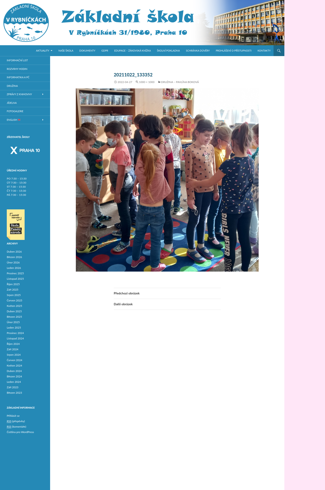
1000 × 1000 (147, 82)
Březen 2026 (14, 257)
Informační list (17, 60)
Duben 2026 (14, 251)
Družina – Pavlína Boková (180, 82)
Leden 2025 (14, 327)
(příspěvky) (16, 421)
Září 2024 (12, 349)
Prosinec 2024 (15, 333)
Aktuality (42, 50)
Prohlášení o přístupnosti (233, 50)
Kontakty (264, 50)
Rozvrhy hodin (17, 68)
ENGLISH (13, 119)
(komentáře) (16, 426)
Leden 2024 (14, 381)
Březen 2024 (14, 376)
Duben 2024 (14, 371)
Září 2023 (12, 387)
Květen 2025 (14, 306)
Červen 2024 (14, 360)
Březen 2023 (14, 392)
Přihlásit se (13, 415)
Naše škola (65, 50)
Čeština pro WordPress (20, 432)
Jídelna (12, 102)
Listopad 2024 (15, 338)
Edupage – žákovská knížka (132, 50)
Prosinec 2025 (15, 273)
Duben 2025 (14, 311)
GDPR (104, 50)
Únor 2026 (13, 262)
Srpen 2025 (14, 295)
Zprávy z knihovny (19, 94)
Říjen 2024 (13, 344)
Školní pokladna (168, 50)
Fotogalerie (15, 111)
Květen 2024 (14, 365)
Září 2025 (12, 289)
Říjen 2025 (13, 284)
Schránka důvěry (198, 50)
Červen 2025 (14, 300)
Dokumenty (87, 50)
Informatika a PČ (18, 77)
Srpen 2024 (14, 354)
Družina (12, 85)
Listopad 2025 (15, 278)
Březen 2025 (14, 316)
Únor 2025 (13, 322)
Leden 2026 (14, 268)
